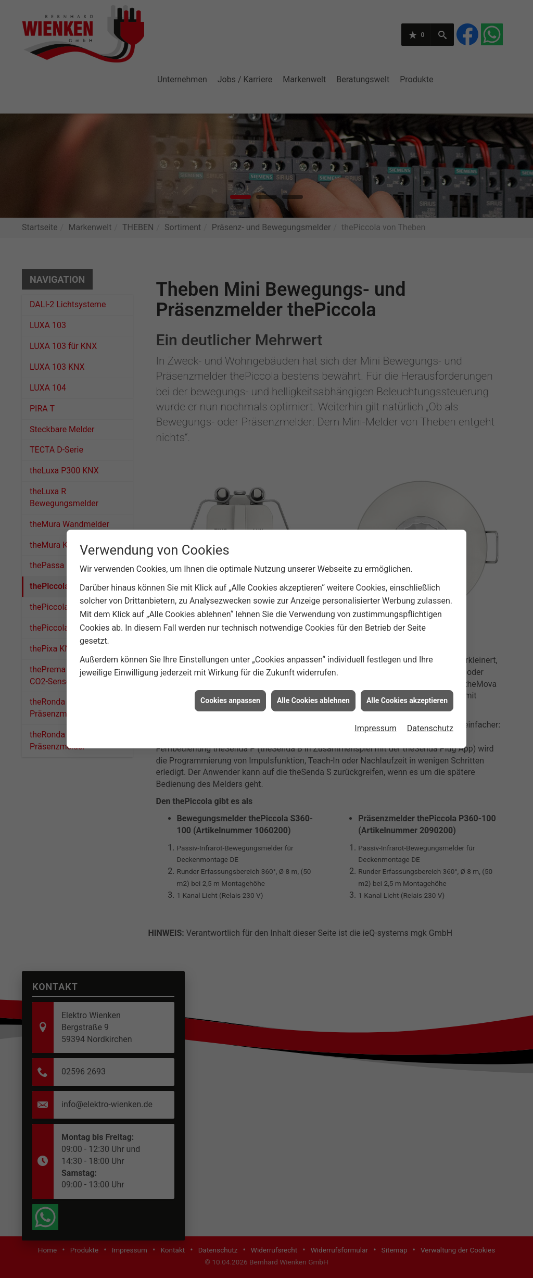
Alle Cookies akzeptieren (407, 675)
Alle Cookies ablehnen (313, 675)
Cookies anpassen (230, 675)
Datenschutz (430, 703)
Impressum (375, 703)
